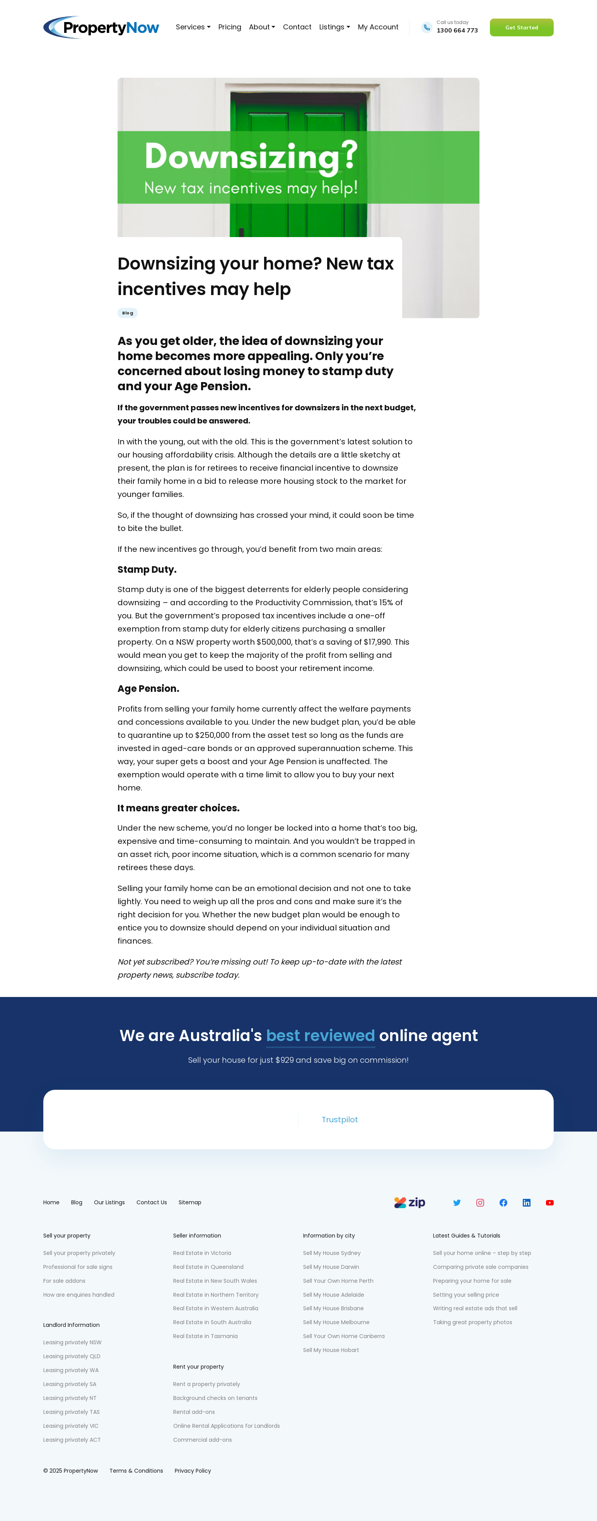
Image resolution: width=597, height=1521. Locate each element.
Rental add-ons (194, 1412)
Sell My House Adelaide (333, 1295)
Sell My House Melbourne (336, 1322)
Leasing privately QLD (72, 1356)
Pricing (229, 27)
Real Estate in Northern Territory (216, 1295)
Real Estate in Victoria (202, 1253)
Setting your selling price (466, 1295)
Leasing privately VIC (71, 1426)
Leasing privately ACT (72, 1440)
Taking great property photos (472, 1322)
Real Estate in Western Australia (215, 1308)
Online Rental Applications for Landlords (226, 1426)
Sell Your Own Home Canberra (344, 1336)
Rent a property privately (206, 1384)
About (259, 27)
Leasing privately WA (71, 1370)
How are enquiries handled (78, 1295)
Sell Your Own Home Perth (338, 1281)
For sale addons (64, 1281)
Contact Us (151, 1202)
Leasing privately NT (70, 1398)
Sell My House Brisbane (333, 1308)
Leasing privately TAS (71, 1412)
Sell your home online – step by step (482, 1253)
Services (190, 27)
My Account (378, 27)
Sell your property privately (79, 1253)
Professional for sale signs (78, 1267)
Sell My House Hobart (331, 1350)
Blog (127, 313)
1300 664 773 (457, 30)
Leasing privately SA (69, 1384)
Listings (332, 27)
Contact (297, 27)
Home (51, 1202)
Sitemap (190, 1202)
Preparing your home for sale (472, 1281)
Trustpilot (340, 1119)
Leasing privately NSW (72, 1342)
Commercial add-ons (202, 1440)
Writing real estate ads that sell (475, 1308)
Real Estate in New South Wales (215, 1281)
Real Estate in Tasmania (205, 1336)
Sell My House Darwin (331, 1267)
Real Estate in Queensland (208, 1267)
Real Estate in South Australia (212, 1322)
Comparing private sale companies (481, 1267)
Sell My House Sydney (332, 1253)
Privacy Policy (193, 1471)
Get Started (521, 27)
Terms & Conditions (136, 1471)
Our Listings (109, 1202)
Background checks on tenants (215, 1398)
